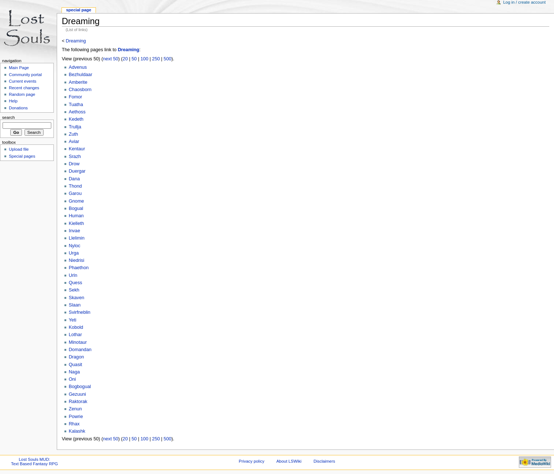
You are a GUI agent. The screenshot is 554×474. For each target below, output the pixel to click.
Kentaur (77, 148)
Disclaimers (324, 461)
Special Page (78, 10)
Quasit (75, 364)
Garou (75, 193)
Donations (18, 108)
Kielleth (76, 223)
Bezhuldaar (80, 74)
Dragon (76, 357)
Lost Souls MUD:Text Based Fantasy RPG (34, 461)
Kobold (76, 327)
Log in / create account (524, 2)
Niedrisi (76, 260)
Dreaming (76, 41)
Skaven (76, 297)
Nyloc (75, 245)
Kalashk (77, 431)
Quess (75, 282)
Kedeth (76, 119)
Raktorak (78, 401)
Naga (74, 372)
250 (156, 58)
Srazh (75, 156)
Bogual (76, 208)
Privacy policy (251, 461)
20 (125, 58)
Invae (74, 230)
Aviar (74, 141)
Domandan (80, 349)
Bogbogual (80, 386)
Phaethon (79, 267)
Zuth (73, 134)
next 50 (110, 58)
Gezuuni (77, 394)
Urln (73, 275)
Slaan (75, 305)
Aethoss (77, 111)
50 (134, 58)
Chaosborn (80, 89)
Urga (74, 253)
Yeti (73, 320)
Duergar (77, 171)
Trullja (75, 126)
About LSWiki (289, 461)
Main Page (19, 67)
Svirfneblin (79, 312)
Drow (74, 163)
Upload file (19, 149)
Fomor (75, 96)
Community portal (25, 74)
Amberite (78, 82)
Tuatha (76, 104)
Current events (22, 81)
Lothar (75, 334)
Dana (74, 178)
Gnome (76, 201)
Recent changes (24, 88)
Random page (22, 94)
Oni (72, 379)
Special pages (22, 156)
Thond (75, 186)
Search (8, 117)
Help (13, 101)
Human (76, 215)
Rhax (74, 423)
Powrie (76, 416)
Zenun (75, 408)
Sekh (74, 290)
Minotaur (78, 342)
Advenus (78, 67)
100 (144, 58)
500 (167, 58)
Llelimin (77, 238)
